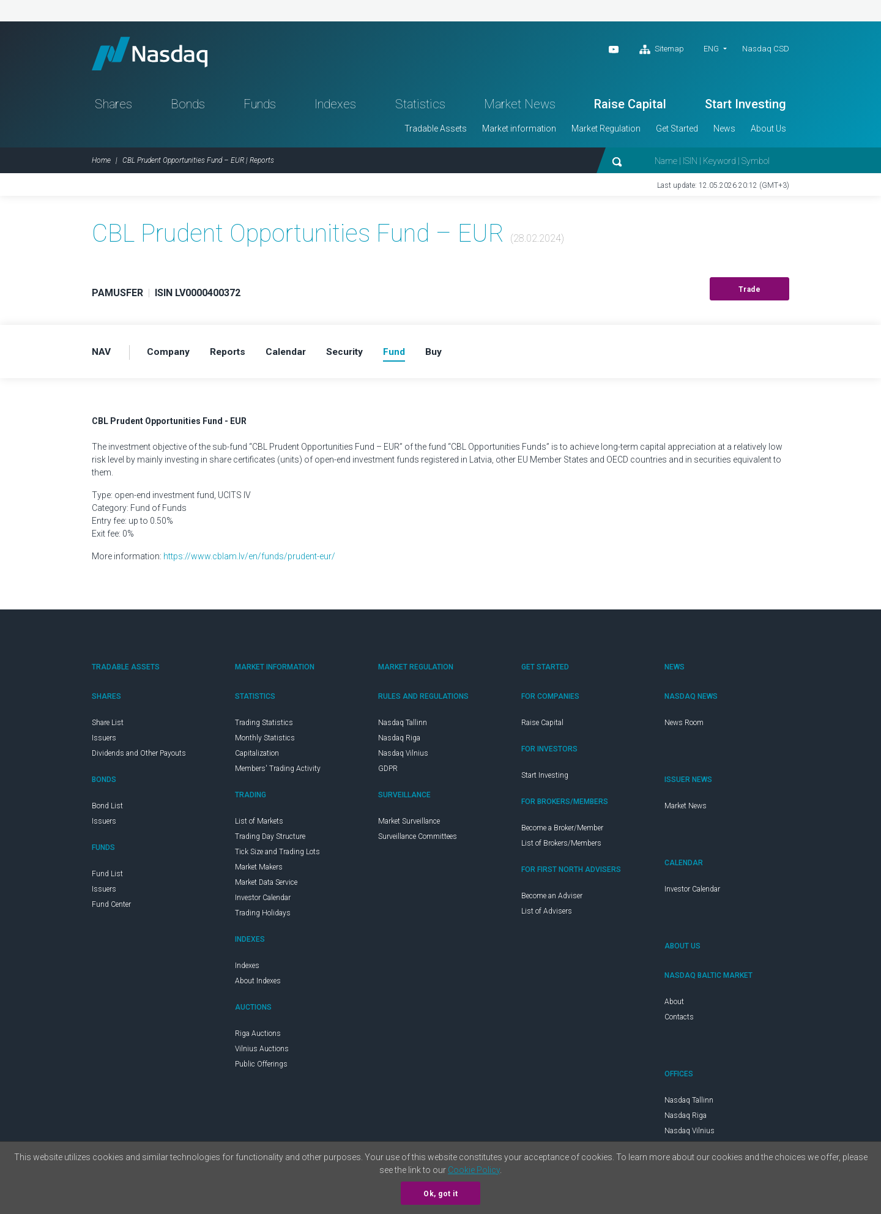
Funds (259, 107)
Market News (520, 107)
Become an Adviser (551, 899)
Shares (113, 107)
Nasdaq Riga (399, 741)
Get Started (677, 132)
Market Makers (259, 870)
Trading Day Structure (270, 840)
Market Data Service (266, 886)
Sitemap (661, 49)
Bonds (188, 107)
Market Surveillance (409, 825)
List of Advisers (546, 915)
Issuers (104, 741)
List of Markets (259, 825)
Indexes (335, 107)
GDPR (388, 772)
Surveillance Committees (417, 840)
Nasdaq (156, 55)
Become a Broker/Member (562, 831)
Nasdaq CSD (765, 48)
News (724, 132)
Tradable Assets (435, 132)
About (674, 1005)
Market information (519, 132)
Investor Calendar (263, 901)
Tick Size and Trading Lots (277, 855)
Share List (108, 726)
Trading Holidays (263, 916)
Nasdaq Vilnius (403, 757)
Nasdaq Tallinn (402, 726)
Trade (749, 293)
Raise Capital (630, 107)
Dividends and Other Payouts (139, 757)
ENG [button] (711, 48)
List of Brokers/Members (561, 847)
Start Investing (745, 107)
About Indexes (258, 984)
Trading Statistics (264, 726)
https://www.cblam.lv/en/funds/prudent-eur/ (249, 560)
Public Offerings (261, 1067)
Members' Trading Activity (278, 772)
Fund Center (111, 908)
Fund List (107, 877)
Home (101, 164)
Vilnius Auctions (262, 1052)
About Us (768, 132)
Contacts (679, 1020)
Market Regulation (606, 132)
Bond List (107, 809)
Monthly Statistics (265, 741)
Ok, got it (440, 1194)
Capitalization (257, 757)
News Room (684, 726)
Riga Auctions (258, 1037)
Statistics (420, 107)
